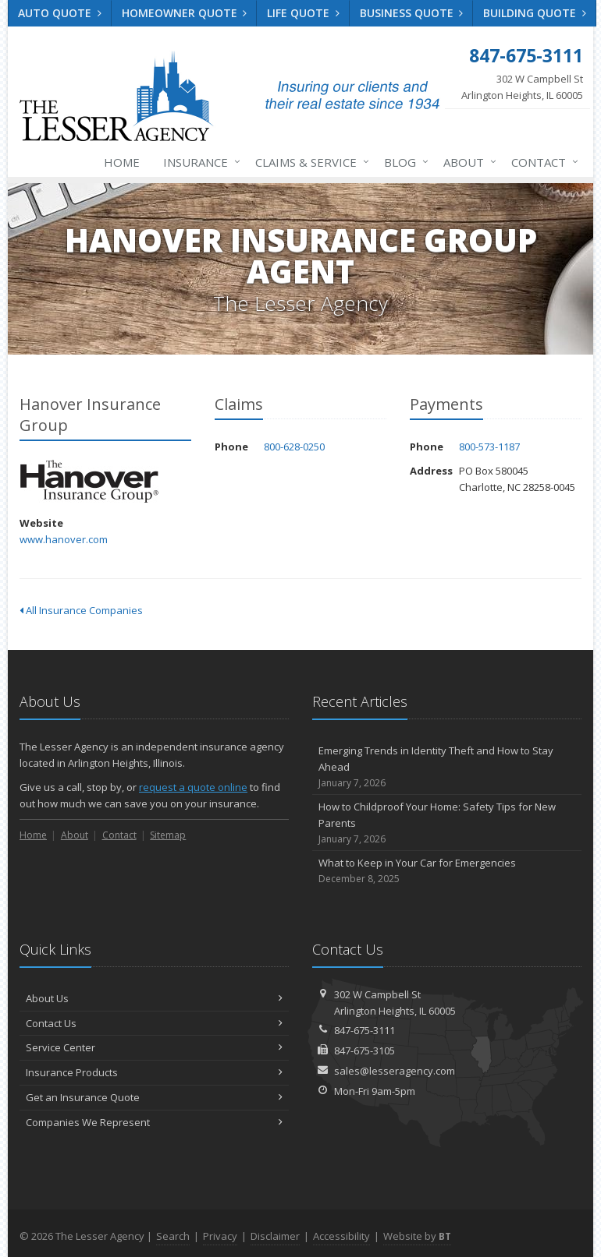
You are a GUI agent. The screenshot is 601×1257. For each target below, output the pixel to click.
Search (173, 1236)
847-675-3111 (364, 1030)
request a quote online (193, 787)
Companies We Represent (154, 1122)
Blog (403, 162)
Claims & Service (309, 162)
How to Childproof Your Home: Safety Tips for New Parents (446, 823)
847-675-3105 (364, 1050)
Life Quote (303, 12)
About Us (154, 998)
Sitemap (168, 835)
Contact (541, 162)
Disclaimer (275, 1236)
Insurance (198, 162)
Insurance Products (154, 1072)
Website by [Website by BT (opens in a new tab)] (417, 1236)
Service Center (154, 1047)
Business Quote (412, 12)
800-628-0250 (294, 447)
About (466, 162)
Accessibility (341, 1236)
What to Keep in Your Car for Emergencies (446, 871)
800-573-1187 (489, 447)
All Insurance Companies (81, 610)
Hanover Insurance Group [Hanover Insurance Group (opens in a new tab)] (89, 481)
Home (122, 162)
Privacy (220, 1236)
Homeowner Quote (184, 12)
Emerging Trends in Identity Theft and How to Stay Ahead (446, 766)
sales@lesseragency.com (394, 1071)
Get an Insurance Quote (154, 1097)
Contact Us (154, 1023)
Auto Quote (59, 12)
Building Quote (534, 12)
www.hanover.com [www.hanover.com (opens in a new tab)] (64, 539)
